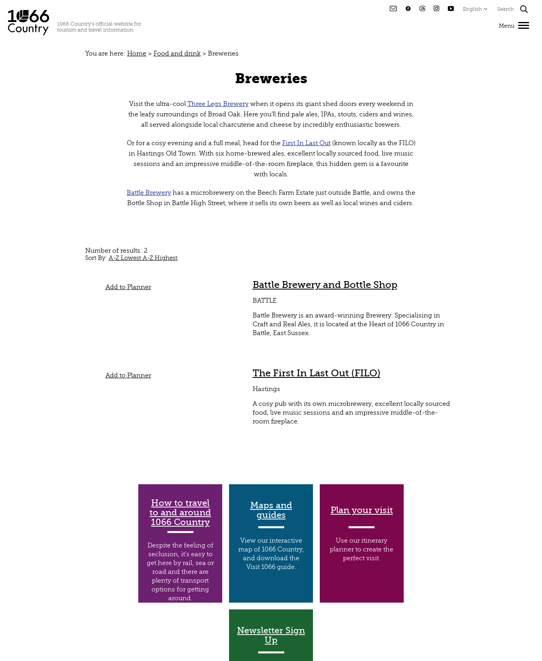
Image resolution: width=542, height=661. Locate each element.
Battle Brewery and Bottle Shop (325, 284)
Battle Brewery (149, 192)
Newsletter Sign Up (271, 635)
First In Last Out (306, 143)
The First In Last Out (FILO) (317, 373)
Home (136, 53)
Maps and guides (271, 510)
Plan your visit (362, 510)
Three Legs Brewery (218, 104)
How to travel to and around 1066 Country (180, 512)
